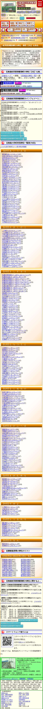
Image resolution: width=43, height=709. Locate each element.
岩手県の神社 (26, 560)
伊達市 (7, 355)
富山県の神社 (7, 572)
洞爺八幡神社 (11, 90)
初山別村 (12, 320)
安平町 (10, 172)
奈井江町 (10, 392)
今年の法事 (4, 706)
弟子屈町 (11, 368)
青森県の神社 (7, 560)
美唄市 (8, 445)
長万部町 (13, 213)
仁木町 (9, 412)
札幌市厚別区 (15, 275)
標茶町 (10, 302)
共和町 (10, 250)
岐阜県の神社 (26, 576)
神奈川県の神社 (7, 570)
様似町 (10, 293)
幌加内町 (12, 467)
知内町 (10, 325)
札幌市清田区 (14, 279)
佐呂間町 (10, 296)
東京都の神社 (26, 569)
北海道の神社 (8, 40)
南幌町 (10, 408)
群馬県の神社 (7, 567)
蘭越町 (10, 524)
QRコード (22, 642)
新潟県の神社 (26, 570)
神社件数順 (22, 146)
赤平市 (9, 158)
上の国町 (12, 236)
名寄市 (8, 406)
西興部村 (12, 414)
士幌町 (10, 307)
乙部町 (10, 219)
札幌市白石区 (15, 280)
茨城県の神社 (7, 565)
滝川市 (9, 351)
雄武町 (10, 204)
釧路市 (8, 254)
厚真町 (10, 168)
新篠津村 (11, 327)
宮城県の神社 (7, 561)
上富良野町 (13, 238)
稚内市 (10, 544)
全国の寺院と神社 (7, 35)
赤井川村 (11, 156)
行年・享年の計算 (24, 698)
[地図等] (29, 86)
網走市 (9, 170)
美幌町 (10, 449)
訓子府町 (12, 263)
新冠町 (11, 410)
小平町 (10, 222)
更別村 (10, 295)
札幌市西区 (13, 287)
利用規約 (30, 678)
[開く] (18, 83)
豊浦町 (10, 380)
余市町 (10, 514)
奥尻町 (10, 208)
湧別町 (10, 511)
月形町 (10, 360)
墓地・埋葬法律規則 (7, 694)
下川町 (10, 314)
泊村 (8, 378)
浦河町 (10, 186)
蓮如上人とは (5, 698)
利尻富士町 (13, 530)
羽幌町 (10, 431)
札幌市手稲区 (14, 284)
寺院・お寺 (22, 704)
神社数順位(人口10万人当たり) (10, 135)
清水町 (10, 311)
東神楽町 (13, 438)
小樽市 (8, 215)
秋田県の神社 (26, 561)
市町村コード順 (13, 146)
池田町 (10, 174)
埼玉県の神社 (26, 567)
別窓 (21, 133)
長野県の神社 (7, 576)
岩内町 (10, 179)
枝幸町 (10, 192)
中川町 (10, 394)
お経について (22, 696)
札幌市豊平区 (15, 286)
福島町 (10, 456)
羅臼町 (10, 523)
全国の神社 (33, 38)
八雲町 (10, 507)
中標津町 (12, 398)
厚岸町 (10, 165)
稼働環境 (22, 678)
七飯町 (10, 405)
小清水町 (11, 266)
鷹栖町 (10, 350)
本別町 (10, 470)
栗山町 (10, 259)
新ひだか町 (13, 332)
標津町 (10, 305)
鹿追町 (10, 298)
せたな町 (10, 338)
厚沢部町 (11, 167)
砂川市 (9, 336)
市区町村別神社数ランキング (10, 133)
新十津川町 (14, 330)
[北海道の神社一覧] (29, 76)
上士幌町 (12, 233)
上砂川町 (13, 234)
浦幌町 (10, 188)
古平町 (10, 460)
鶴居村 (9, 364)
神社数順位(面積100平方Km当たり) (11, 138)
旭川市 (10, 160)
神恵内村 (11, 240)
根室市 (8, 419)
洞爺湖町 (11, 373)
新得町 (10, 329)
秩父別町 (12, 357)
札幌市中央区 (16, 282)
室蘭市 (9, 491)
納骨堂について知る (7, 701)
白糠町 (10, 323)
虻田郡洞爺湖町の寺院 (18, 38)
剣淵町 (10, 265)
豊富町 (10, 384)
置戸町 (10, 210)
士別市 (8, 304)
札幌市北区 (13, 277)
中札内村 (12, 396)
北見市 (8, 245)
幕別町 (10, 479)
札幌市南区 (14, 291)
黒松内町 (13, 261)
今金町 (10, 177)
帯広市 (9, 220)
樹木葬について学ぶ (7, 699)
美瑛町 (10, 436)
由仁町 (9, 513)
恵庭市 (8, 195)
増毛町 (10, 481)
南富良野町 (14, 488)
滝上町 (11, 353)
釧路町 (10, 256)
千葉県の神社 (7, 569)
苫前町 (10, 377)
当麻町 (10, 371)
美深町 (10, 447)
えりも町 (10, 199)
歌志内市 (10, 183)
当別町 (10, 369)
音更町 (10, 217)
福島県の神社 (26, 563)
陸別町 (10, 526)
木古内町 (11, 241)
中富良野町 (13, 403)
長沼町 (10, 401)
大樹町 (10, 348)
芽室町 (10, 493)
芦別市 (9, 161)
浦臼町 (10, 185)
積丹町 (11, 316)
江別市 (8, 197)
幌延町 (10, 469)
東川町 (11, 440)
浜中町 (10, 435)
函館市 (9, 429)
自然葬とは (22, 703)
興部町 (10, 211)
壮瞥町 (10, 339)
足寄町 (10, 163)
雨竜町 (10, 190)
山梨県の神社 (26, 574)
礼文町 (10, 535)
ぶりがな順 (4, 146)
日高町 (10, 442)
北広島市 (11, 243)
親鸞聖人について (6, 703)
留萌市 (8, 533)
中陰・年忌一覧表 (6, 696)
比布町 (10, 444)
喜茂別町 (11, 247)
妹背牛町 (11, 495)
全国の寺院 (25, 35)
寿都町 (10, 334)
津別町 (10, 362)
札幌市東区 (14, 289)
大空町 (10, 206)
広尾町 (10, 453)
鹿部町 (10, 300)
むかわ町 (10, 490)
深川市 (9, 454)
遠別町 (10, 203)
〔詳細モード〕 (6, 76)
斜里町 (10, 318)
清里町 (10, 252)
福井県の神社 (7, 574)
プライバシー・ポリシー (9, 678)
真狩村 (10, 483)
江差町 (10, 194)
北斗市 (8, 463)
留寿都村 (10, 532)
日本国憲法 (22, 699)
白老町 (10, 321)
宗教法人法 (4, 693)
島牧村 (10, 309)
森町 (7, 497)
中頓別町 (13, 399)
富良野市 (9, 458)
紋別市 (9, 499)
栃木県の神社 (26, 565)
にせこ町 (10, 415)
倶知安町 (12, 257)
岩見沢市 (10, 181)
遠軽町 (10, 201)
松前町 (10, 484)
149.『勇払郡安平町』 (28, 30)
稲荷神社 (9, 83)
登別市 (10, 421)
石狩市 (9, 176)
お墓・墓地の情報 (6, 704)
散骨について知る (24, 693)
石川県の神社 (26, 572)
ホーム (22, 18)
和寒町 (10, 546)
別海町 (10, 461)
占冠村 (10, 312)
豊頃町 (10, 382)
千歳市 (8, 359)
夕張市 (9, 509)
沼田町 (10, 417)
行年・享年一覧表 (24, 694)
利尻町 (10, 528)
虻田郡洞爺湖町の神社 (25, 40)
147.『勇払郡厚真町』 (14, 30)
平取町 (10, 451)
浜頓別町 (13, 433)
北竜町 (11, 465)
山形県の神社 (7, 563)
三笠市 (8, 486)
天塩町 (10, 366)
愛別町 (10, 154)
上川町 (10, 231)
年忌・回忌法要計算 (24, 701)
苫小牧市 (10, 375)
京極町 (11, 249)
